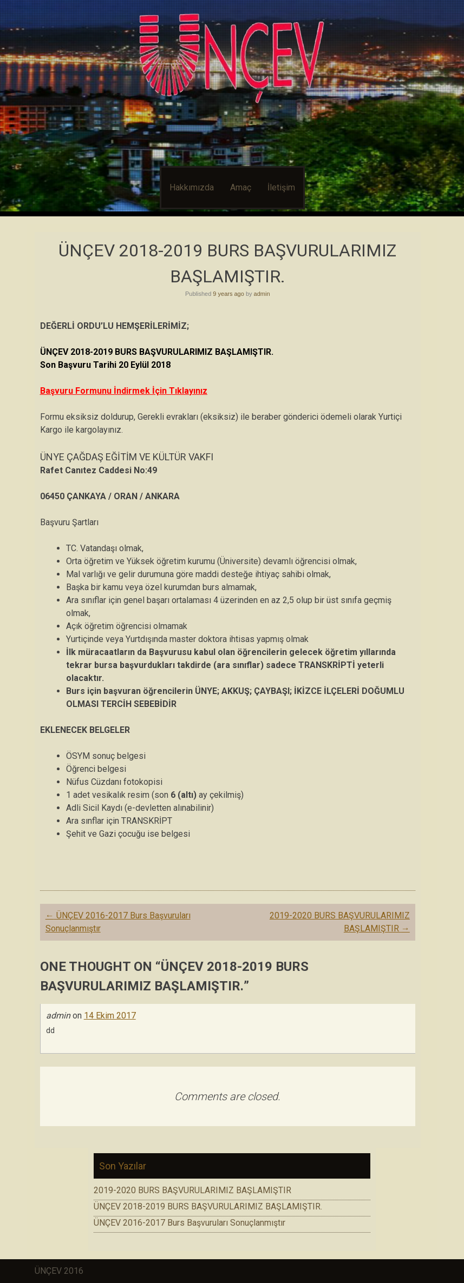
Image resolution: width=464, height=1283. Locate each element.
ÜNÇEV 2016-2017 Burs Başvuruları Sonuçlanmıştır (189, 1223)
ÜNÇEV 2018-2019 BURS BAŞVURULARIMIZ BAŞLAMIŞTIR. (208, 1206)
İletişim (281, 187)
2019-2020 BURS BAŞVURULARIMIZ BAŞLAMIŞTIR (192, 1190)
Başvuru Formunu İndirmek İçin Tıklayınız (123, 391)
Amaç (240, 187)
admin (262, 293)
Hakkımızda (191, 187)
